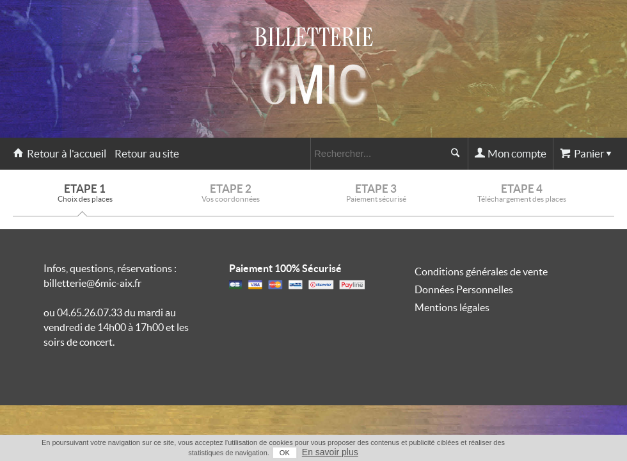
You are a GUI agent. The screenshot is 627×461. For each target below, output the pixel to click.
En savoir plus (330, 452)
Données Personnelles (464, 289)
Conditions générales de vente (481, 271)
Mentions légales (452, 307)
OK (285, 453)
